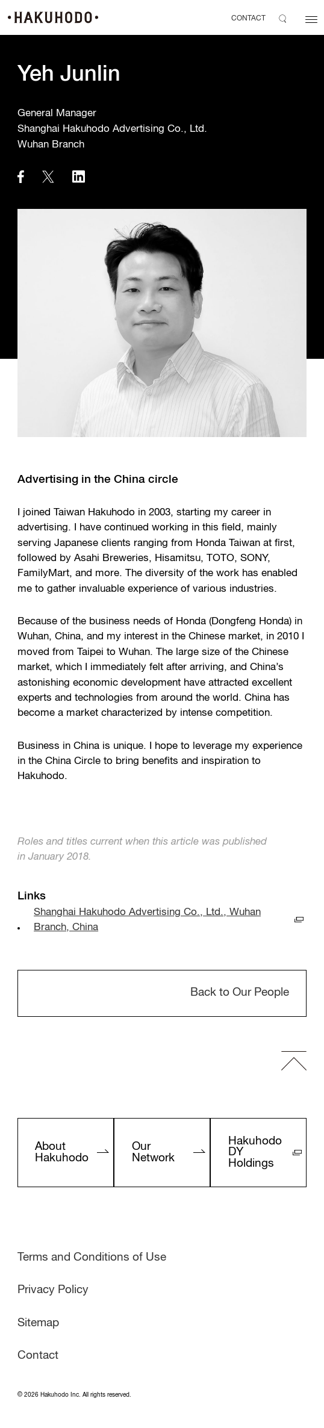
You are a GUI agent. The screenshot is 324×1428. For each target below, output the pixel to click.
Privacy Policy (53, 1290)
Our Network (153, 1152)
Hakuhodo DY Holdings (255, 1152)
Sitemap (38, 1323)
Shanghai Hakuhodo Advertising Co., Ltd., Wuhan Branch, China (147, 920)
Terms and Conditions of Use (91, 1257)
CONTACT (248, 18)
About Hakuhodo (62, 1152)
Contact (37, 1355)
